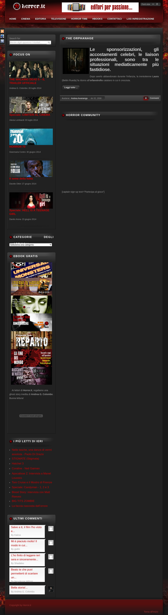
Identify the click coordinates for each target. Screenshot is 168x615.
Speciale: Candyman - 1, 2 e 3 (30, 487)
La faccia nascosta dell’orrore (30, 505)
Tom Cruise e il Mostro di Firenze (32, 482)
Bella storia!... (19, 587)
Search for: (15, 38)
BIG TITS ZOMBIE (23, 501)
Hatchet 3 (18, 463)
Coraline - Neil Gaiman (26, 468)
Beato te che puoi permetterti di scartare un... (24, 573)
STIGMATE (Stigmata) (25, 458)
